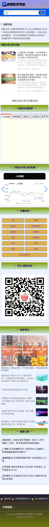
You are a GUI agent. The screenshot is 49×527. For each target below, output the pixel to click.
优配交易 (6, 499)
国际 (36, 249)
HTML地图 (37, 514)
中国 (13, 237)
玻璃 (36, 220)
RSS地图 (29, 514)
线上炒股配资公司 (40, 499)
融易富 (36, 232)
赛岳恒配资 (36, 226)
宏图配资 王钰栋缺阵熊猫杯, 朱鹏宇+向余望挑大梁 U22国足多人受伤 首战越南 (18, 401)
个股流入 (26, 116)
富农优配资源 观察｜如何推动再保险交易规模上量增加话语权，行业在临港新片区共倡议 (32, 77)
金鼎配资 (13, 232)
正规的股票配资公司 (21, 499)
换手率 (44, 116)
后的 (13, 220)
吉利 (13, 243)
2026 (13, 249)
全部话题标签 (24, 255)
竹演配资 (36, 237)
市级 (36, 243)
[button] (3, 189)
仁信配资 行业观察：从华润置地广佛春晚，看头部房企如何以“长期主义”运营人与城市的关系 (33, 55)
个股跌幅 (15, 116)
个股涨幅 (6, 117)
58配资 (13, 226)
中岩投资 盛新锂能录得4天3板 (14, 390)
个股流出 (35, 116)
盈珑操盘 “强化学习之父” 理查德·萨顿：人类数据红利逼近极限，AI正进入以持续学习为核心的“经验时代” (17, 378)
